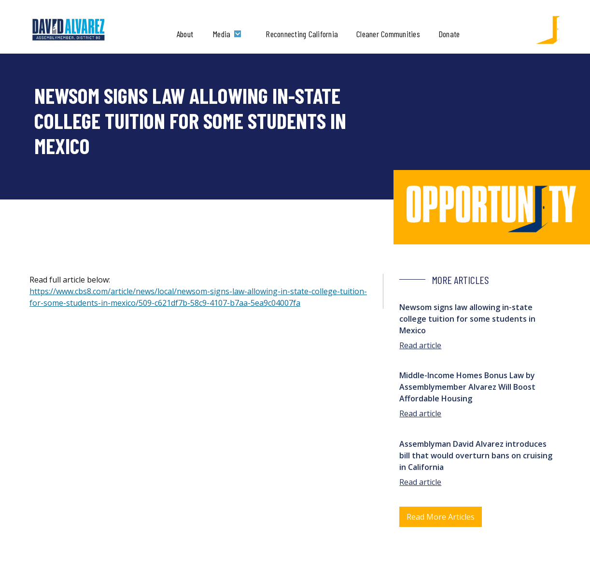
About (185, 34)
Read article (420, 345)
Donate (449, 34)
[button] (229, 34)
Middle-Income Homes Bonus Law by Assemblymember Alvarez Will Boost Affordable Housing (467, 387)
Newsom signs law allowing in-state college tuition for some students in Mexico (467, 319)
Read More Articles (441, 516)
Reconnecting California (302, 34)
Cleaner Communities (388, 34)
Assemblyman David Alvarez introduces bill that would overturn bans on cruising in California (475, 455)
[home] (68, 29)
